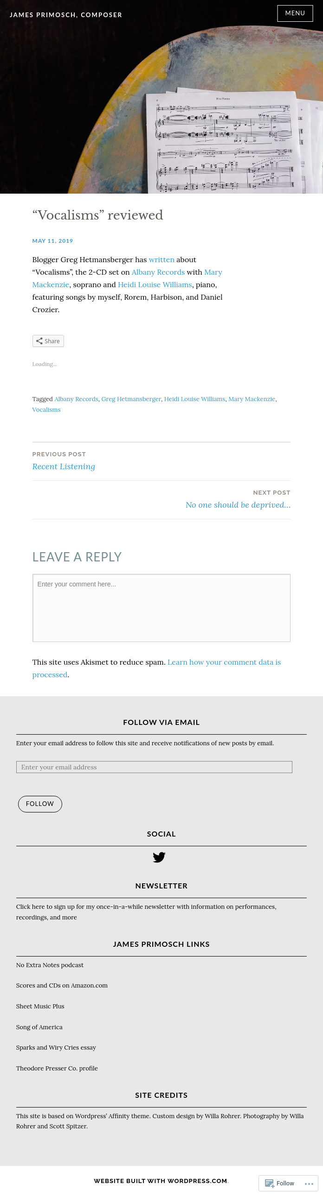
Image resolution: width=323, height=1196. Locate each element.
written (161, 259)
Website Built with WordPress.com (160, 1180)
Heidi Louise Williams (155, 284)
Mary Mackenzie (251, 399)
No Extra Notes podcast (50, 965)
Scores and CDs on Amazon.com (62, 985)
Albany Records (158, 272)
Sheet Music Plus (40, 1006)
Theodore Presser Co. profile (57, 1068)
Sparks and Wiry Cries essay (56, 1047)
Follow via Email (161, 722)
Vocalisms (46, 410)
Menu (295, 13)
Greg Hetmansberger (131, 399)
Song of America (39, 1027)
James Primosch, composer (66, 15)
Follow (40, 803)
